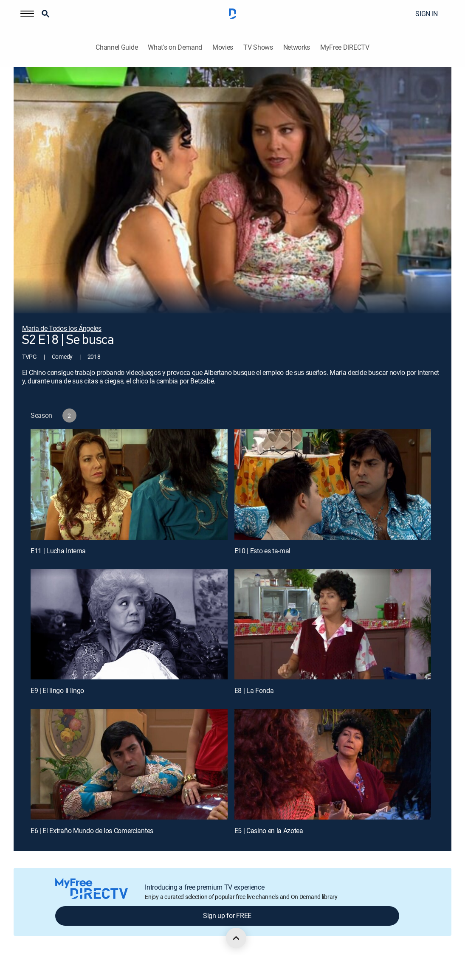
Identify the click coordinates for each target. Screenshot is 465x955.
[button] (27, 13)
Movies (222, 47)
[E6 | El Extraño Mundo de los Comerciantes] (129, 764)
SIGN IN (426, 13)
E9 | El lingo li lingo (57, 690)
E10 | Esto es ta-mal (262, 550)
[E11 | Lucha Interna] (129, 484)
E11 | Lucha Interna (58, 550)
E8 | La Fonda (254, 690)
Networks (296, 47)
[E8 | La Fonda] (332, 624)
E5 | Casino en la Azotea (268, 830)
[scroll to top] (236, 938)
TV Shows (258, 47)
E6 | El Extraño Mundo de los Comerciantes (92, 830)
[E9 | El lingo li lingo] (129, 624)
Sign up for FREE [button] (227, 915)
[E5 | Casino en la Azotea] (332, 764)
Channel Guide (117, 47)
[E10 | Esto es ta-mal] (332, 484)
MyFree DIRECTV (344, 47)
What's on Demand (175, 47)
